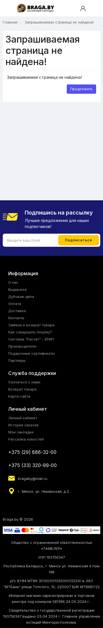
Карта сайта (19, 396)
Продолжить (81, 89)
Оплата (14, 304)
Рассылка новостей (26, 439)
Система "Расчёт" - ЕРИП (31, 339)
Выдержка (17, 289)
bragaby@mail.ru (32, 478)
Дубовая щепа (21, 296)
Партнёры (17, 360)
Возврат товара (22, 389)
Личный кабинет (22, 418)
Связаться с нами (24, 382)
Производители (22, 346)
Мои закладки (21, 432)
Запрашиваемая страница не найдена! (59, 22)
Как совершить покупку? (30, 332)
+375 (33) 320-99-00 (32, 465)
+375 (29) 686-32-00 (32, 452)
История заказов (23, 425)
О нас (13, 282)
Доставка (17, 311)
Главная (10, 22)
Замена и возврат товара (31, 325)
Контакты (16, 318)
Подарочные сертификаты (31, 353)
